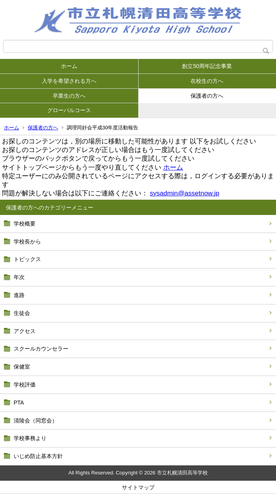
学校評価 (25, 384)
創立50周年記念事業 (207, 66)
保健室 (22, 366)
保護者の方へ (207, 96)
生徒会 (22, 313)
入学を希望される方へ (69, 81)
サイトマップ (138, 487)
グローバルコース (69, 110)
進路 (19, 295)
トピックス (27, 259)
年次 (19, 277)
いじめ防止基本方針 (38, 456)
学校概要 (25, 223)
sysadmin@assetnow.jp (184, 193)
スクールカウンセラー (41, 348)
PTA (19, 402)
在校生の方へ (207, 81)
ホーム (69, 66)
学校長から (27, 241)
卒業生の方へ (69, 96)
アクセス (25, 331)
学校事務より (30, 438)
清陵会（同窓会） (35, 420)
